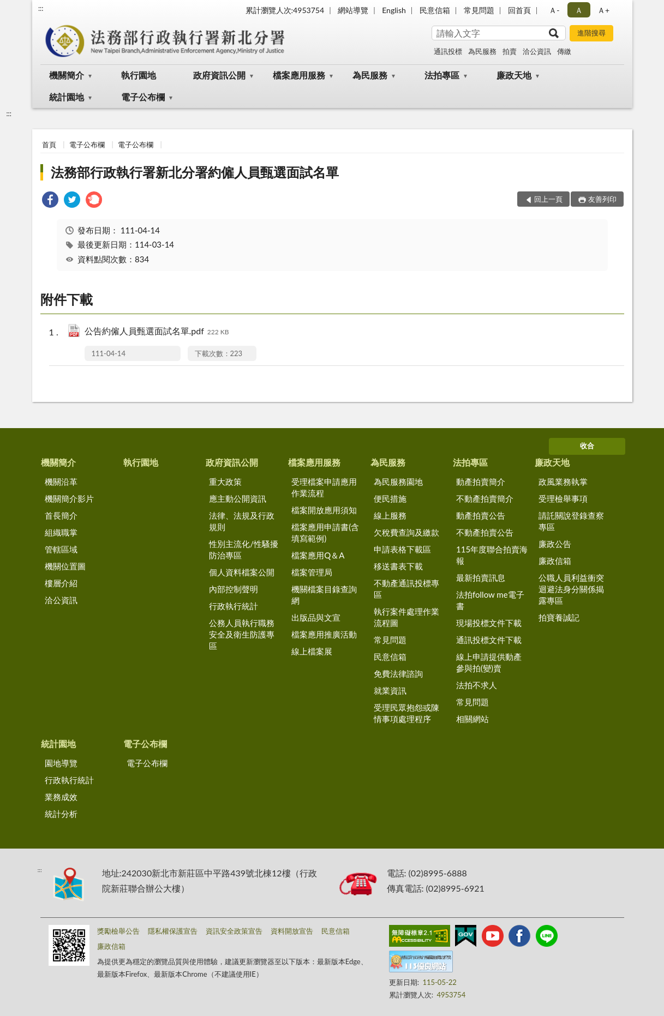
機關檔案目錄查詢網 (324, 594)
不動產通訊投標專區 (406, 588)
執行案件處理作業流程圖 (406, 617)
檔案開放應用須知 (324, 510)
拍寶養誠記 (559, 617)
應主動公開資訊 (237, 498)
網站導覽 (353, 10)
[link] (50, 201)
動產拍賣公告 (480, 515)
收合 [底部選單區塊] (587, 445)
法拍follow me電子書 (490, 600)
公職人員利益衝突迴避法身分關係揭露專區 (571, 589)
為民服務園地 (398, 481)
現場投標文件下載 (489, 623)
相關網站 (472, 719)
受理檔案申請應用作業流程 (324, 487)
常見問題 (479, 10)
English (394, 10)
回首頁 (519, 10)
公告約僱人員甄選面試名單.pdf (157, 332)
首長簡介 (61, 515)
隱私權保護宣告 (173, 931)
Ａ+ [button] (603, 10)
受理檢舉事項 (563, 498)
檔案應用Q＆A (317, 555)
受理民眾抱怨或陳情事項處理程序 (406, 713)
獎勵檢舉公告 (118, 931)
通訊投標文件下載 (489, 640)
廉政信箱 (555, 561)
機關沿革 (61, 481)
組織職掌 (61, 532)
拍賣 (510, 51)
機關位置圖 (65, 566)
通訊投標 (448, 51)
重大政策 (225, 481)
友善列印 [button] (602, 199)
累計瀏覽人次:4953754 (285, 10)
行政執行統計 (233, 606)
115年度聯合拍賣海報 (492, 555)
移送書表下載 (398, 566)
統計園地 (66, 97)
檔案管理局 (311, 572)
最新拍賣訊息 (480, 577)
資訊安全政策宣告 (234, 931)
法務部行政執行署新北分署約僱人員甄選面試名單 (195, 172)
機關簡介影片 (69, 498)
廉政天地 (513, 75)
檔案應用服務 (299, 75)
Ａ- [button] (554, 10)
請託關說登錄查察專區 (571, 521)
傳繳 (564, 51)
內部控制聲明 (233, 589)
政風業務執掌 (563, 481)
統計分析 (61, 814)
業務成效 (61, 797)
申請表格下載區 (402, 549)
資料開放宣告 (292, 931)
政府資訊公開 (219, 75)
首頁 (49, 144)
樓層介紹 (61, 583)
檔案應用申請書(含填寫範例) (325, 532)
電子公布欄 (143, 97)
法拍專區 (441, 75)
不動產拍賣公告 (484, 532)
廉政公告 (555, 544)
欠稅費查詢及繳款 (406, 532)
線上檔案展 (311, 651)
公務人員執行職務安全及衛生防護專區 (241, 634)
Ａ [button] (579, 10)
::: (41, 8)
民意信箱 (435, 10)
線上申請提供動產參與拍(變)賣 (489, 662)
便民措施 (390, 498)
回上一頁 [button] (548, 199)
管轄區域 (61, 549)
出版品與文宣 (315, 617)
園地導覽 (61, 763)
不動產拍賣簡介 (484, 498)
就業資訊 (390, 690)
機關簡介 (66, 75)
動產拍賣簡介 (480, 481)
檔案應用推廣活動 (324, 634)
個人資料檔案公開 (241, 572)
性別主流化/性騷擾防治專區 (243, 549)
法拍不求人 (476, 685)
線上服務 (390, 515)
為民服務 (482, 51)
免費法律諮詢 (398, 673)
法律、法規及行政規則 (241, 521)
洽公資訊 (537, 51)
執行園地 (138, 75)
